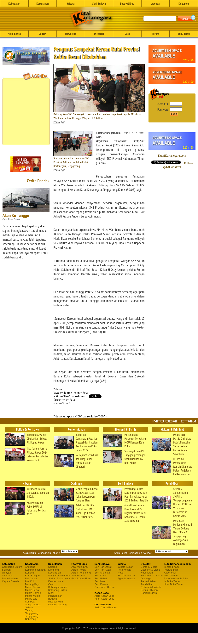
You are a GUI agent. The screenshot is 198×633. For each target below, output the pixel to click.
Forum (155, 34)
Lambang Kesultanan (54, 571)
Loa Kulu (30, 581)
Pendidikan (147, 584)
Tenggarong (31, 613)
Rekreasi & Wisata (151, 587)
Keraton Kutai (56, 581)
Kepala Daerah (10, 581)
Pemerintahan (10, 578)
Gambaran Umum (12, 566)
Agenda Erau (78, 575)
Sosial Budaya (149, 592)
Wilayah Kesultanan (59, 575)
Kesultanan (42, 3)
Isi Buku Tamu (172, 581)
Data (127, 34)
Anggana (30, 566)
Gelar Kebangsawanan (57, 586)
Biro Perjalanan (126, 575)
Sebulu (29, 607)
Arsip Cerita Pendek (106, 607)
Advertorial (170, 572)
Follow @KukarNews (178, 165)
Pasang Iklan (171, 569)
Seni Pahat (101, 578)
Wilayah (6, 572)
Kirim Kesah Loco (104, 598)
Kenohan (30, 572)
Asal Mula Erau (79, 566)
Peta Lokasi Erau (80, 578)
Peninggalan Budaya (55, 597)
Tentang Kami (171, 566)
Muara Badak (32, 587)
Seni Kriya (100, 575)
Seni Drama (101, 584)
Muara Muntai (32, 595)
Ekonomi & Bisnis (150, 569)
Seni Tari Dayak (103, 566)
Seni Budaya (99, 3)
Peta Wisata (124, 569)
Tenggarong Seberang (31, 617)
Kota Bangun (32, 575)
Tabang (29, 610)
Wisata (71, 3)
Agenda (155, 3)
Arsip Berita (14, 34)
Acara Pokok (78, 569)
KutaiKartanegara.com (172, 155)
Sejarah (6, 569)
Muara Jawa (32, 590)
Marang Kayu (32, 584)
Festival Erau (127, 3)
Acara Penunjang (81, 572)
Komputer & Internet (152, 575)
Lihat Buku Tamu (173, 584)
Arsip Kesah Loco (104, 595)
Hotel (120, 572)
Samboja (30, 601)
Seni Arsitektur (103, 572)
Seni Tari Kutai (103, 569)
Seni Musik (101, 581)
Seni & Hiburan (149, 590)
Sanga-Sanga (33, 604)
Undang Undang (57, 604)
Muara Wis (31, 598)
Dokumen (183, 3)
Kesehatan (147, 572)
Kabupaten (14, 3)
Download (70, 34)
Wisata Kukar (125, 566)
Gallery (42, 34)
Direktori (99, 34)
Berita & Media (149, 566)
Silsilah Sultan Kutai (59, 578)
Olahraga (146, 578)
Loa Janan (31, 578)
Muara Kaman (33, 592)
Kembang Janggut (35, 569)
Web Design (171, 575)
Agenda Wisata (126, 578)
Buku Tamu (184, 34)
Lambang (7, 575)
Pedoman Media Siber (176, 578)
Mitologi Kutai (55, 601)
